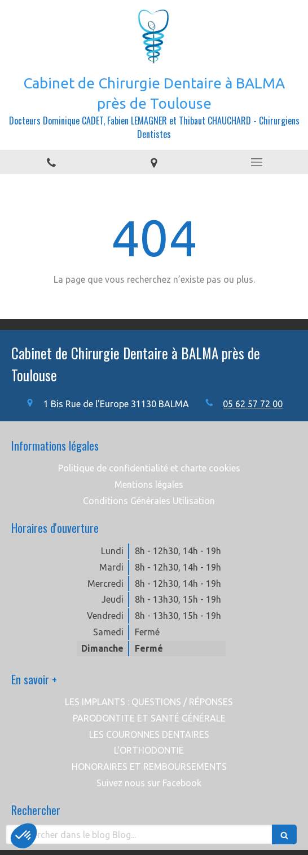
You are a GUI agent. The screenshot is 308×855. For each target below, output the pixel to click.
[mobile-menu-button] (256, 162)
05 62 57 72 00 (253, 404)
